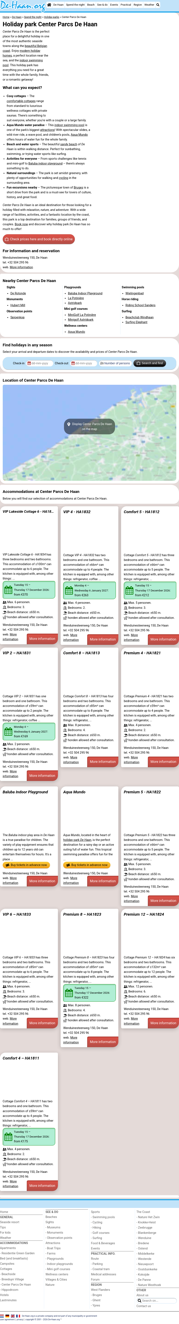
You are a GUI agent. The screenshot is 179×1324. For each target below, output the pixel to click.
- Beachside (7, 1274)
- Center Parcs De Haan (15, 1284)
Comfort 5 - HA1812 (141, 511)
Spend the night (75, 4)
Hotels (4, 1295)
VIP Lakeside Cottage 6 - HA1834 (29, 511)
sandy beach (68, 144)
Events (114, 4)
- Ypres (95, 1305)
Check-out (62, 363)
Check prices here (39, 239)
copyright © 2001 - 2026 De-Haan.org (42, 1319)
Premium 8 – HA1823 (82, 914)
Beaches (51, 1217)
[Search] (158, 5)
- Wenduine (144, 1238)
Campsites (7, 1264)
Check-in (19, 363)
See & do (102, 4)
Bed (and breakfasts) (14, 1258)
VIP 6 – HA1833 (17, 914)
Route (95, 1259)
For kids (5, 1232)
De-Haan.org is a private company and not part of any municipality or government (59, 1316)
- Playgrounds (55, 1259)
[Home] (49, 5)
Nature (50, 1285)
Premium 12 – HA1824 (144, 914)
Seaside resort (9, 1222)
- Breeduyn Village (12, 1279)
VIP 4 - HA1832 (76, 511)
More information (21, 267)
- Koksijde (143, 1274)
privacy (20, 1319)
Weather (149, 4)
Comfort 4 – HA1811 (21, 1058)
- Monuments (54, 1232)
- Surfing (96, 1238)
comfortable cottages (21, 101)
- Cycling (96, 1222)
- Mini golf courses (58, 1269)
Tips (3, 1227)
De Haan (58, 4)
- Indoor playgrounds (59, 1264)
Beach (91, 4)
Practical (126, 4)
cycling (63, 178)
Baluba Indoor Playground (25, 792)
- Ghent (96, 1300)
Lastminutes (8, 1300)
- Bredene (143, 1243)
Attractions (53, 1243)
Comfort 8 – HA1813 (81, 653)
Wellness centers (57, 1274)
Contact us (144, 1306)
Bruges (78, 187)
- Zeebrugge (144, 1227)
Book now (21, 224)
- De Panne (144, 1280)
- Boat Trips (53, 1248)
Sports (95, 1212)
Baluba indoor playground (45, 163)
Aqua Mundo (79, 135)
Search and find (150, 363)
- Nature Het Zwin (148, 1217)
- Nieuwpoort (145, 1264)
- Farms (51, 1253)
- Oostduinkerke (147, 1269)
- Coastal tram (100, 1269)
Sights (50, 1222)
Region (138, 4)
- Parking (97, 1264)
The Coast (143, 1212)
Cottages (6, 1269)
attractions (47, 130)
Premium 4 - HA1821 (142, 653)
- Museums (53, 1227)
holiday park (77, 840)
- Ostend (142, 1248)
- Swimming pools (103, 1217)
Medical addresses (103, 1274)
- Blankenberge (146, 1233)
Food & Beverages (103, 1243)
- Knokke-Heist (146, 1222)
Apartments (8, 1248)
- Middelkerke (145, 1254)
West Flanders (100, 1290)
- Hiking (96, 1227)
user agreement (7, 1319)
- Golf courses (100, 1233)
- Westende (144, 1259)
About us (142, 1295)
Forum (95, 1279)
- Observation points (59, 1238)
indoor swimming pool (69, 125)
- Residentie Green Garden (17, 1253)
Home (4, 1212)
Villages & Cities (56, 1279)
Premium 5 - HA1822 (142, 792)
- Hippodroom (9, 1290)
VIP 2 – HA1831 (17, 653)
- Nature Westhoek (149, 1285)
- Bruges (96, 1295)
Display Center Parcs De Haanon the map (89, 426)
